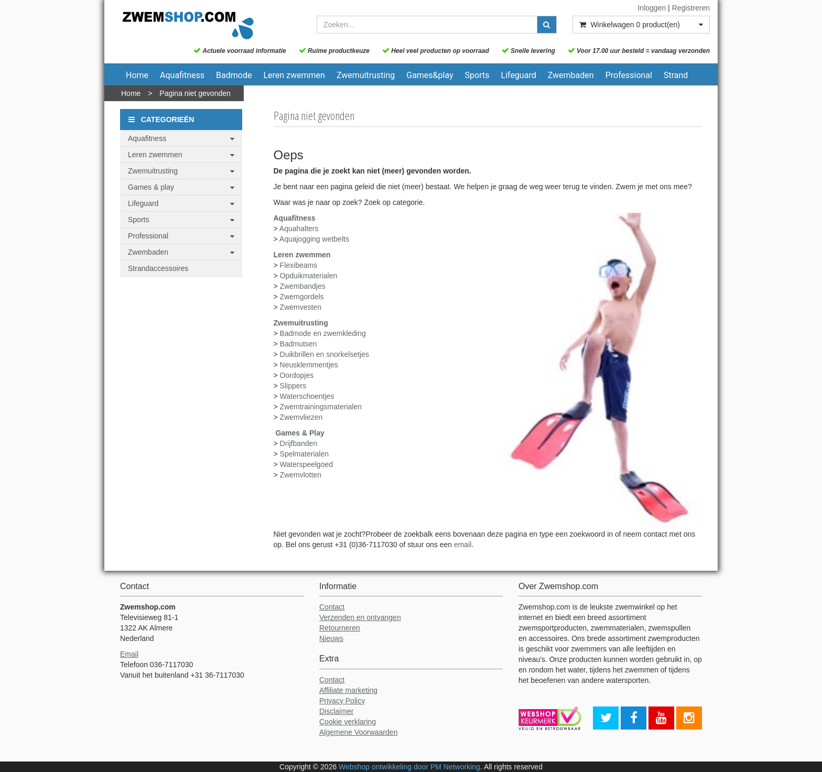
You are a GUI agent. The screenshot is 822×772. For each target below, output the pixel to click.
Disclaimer (336, 711)
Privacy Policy (342, 701)
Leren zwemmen (294, 75)
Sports (477, 75)
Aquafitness (182, 75)
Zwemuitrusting (366, 75)
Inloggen (651, 8)
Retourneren (339, 628)
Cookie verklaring (347, 721)
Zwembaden (571, 75)
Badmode (234, 75)
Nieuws (331, 638)
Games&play (429, 75)
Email (129, 654)
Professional (628, 75)
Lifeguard (518, 75)
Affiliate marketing (348, 690)
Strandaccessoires (158, 268)
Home (137, 75)
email (462, 544)
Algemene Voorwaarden (358, 732)
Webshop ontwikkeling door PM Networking (409, 767)
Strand (676, 75)
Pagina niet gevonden (194, 93)
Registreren (691, 8)
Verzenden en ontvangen (360, 617)
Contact (331, 607)
